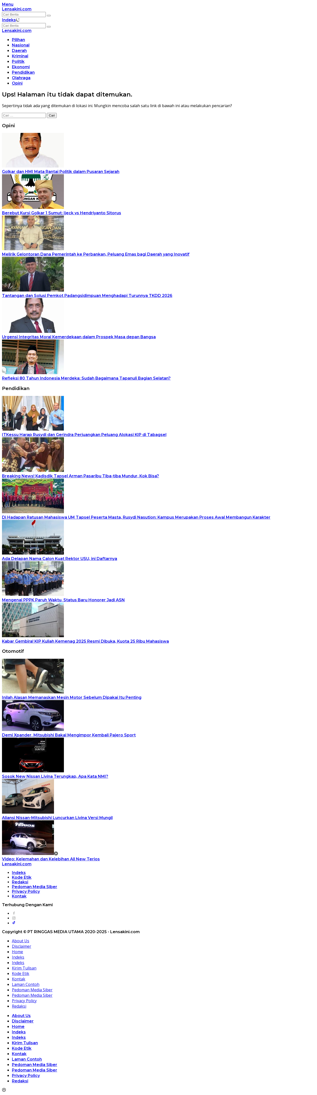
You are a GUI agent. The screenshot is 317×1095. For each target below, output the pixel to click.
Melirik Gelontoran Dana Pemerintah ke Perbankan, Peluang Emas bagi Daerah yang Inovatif (95, 254)
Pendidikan (23, 72)
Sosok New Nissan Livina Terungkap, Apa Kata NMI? (55, 776)
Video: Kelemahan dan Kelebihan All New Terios (51, 859)
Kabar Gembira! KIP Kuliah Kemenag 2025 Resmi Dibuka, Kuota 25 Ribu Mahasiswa (85, 641)
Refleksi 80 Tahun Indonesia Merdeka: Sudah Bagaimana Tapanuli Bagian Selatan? (86, 378)
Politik (18, 61)
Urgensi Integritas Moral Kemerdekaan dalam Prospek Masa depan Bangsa (79, 337)
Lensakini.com (16, 9)
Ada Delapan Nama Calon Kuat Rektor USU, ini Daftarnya (59, 558)
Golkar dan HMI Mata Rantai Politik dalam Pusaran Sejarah (60, 171)
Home (17, 951)
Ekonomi (21, 67)
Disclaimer (21, 946)
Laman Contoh (25, 984)
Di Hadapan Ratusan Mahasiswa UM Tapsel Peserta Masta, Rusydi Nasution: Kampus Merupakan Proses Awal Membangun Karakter (136, 517)
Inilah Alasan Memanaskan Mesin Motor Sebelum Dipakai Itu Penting (71, 697)
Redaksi (20, 882)
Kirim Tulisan (24, 968)
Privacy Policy (26, 891)
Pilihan (18, 39)
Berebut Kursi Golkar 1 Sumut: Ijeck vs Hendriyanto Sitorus (61, 213)
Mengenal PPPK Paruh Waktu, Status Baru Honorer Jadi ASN (63, 600)
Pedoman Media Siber (34, 886)
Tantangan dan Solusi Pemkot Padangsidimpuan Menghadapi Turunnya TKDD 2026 (87, 295)
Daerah (19, 50)
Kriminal (20, 56)
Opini (17, 83)
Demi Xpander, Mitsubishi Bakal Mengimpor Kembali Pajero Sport (69, 735)
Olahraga (21, 77)
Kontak (19, 896)
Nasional (20, 45)
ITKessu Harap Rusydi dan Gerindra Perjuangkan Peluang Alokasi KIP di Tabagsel (84, 434)
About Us (20, 941)
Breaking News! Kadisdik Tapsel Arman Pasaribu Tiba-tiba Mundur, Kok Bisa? (80, 476)
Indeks (9, 20)
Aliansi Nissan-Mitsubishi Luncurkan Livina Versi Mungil (57, 817)
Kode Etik (21, 877)
